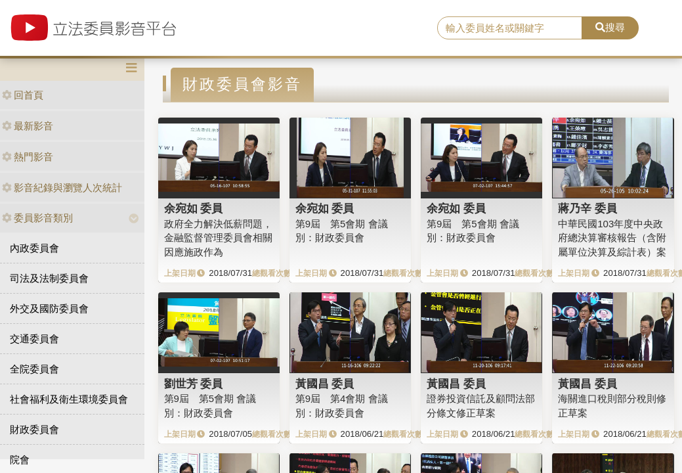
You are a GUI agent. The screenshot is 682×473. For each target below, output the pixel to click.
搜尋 (610, 27)
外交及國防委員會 (49, 308)
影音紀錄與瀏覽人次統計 (62, 187)
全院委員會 (34, 368)
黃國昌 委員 (324, 384)
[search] (509, 28)
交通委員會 (34, 338)
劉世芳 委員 (193, 384)
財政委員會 (34, 429)
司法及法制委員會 (49, 278)
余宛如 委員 (193, 208)
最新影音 (27, 125)
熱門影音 (27, 156)
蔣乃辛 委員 (587, 208)
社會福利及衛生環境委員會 (69, 399)
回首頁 (22, 95)
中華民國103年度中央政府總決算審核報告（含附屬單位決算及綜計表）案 (612, 238)
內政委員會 (34, 248)
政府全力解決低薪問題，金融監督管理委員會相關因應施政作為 (218, 238)
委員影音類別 (37, 217)
